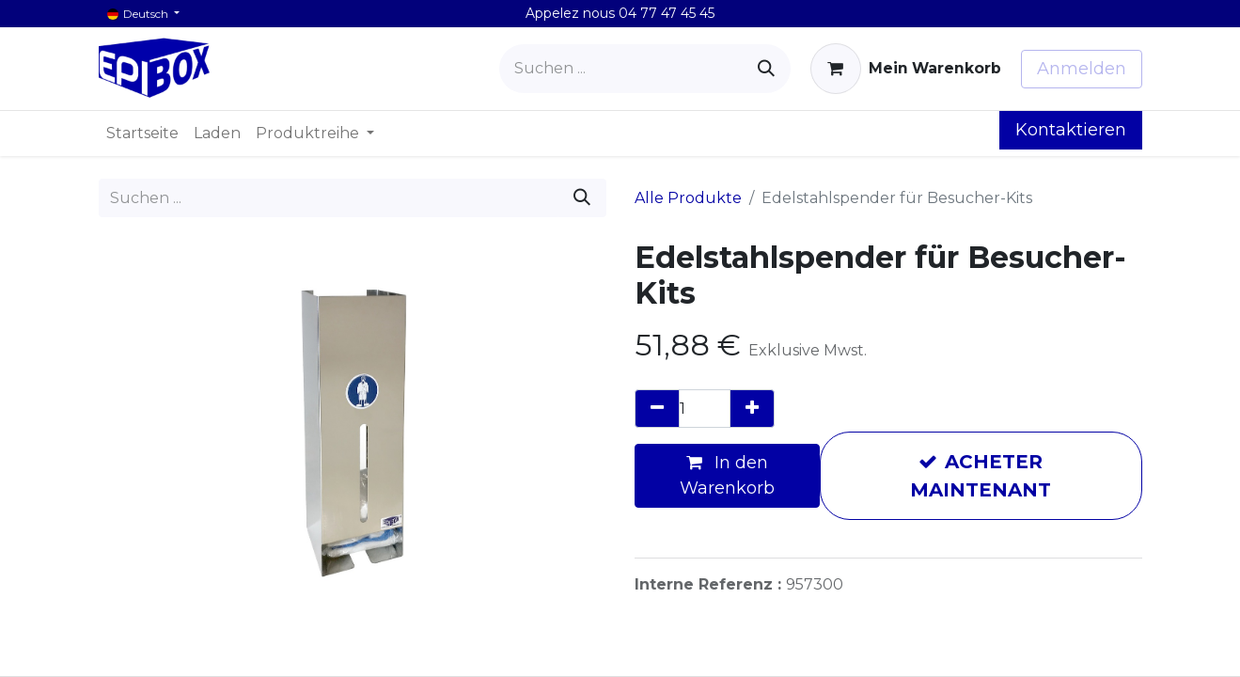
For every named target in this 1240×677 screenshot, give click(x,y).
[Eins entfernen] (657, 408)
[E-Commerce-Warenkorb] (905, 69)
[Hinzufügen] (752, 408)
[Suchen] (766, 68)
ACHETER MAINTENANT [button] (980, 475)
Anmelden (1081, 68)
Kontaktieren (1070, 129)
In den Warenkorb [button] (727, 475)
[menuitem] (142, 133)
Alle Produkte (688, 198)
